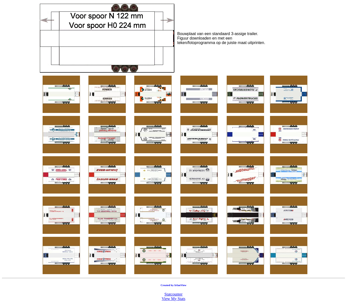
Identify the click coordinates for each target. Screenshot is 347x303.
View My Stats (173, 299)
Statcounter (173, 294)
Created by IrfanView (174, 285)
